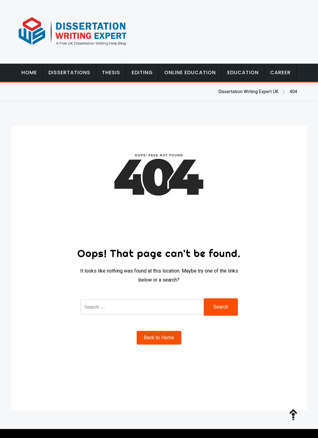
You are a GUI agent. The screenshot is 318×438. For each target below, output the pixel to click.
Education (243, 72)
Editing (142, 72)
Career (280, 72)
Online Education (190, 72)
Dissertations (69, 72)
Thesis (111, 72)
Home (29, 72)
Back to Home (159, 338)
